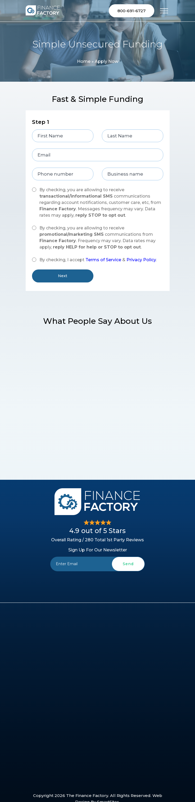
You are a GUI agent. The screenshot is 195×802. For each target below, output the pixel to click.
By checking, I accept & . (98, 259)
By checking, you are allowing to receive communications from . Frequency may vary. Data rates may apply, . (97, 237)
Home (83, 61)
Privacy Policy (141, 259)
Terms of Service (103, 259)
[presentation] (97, 583)
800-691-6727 (131, 10)
